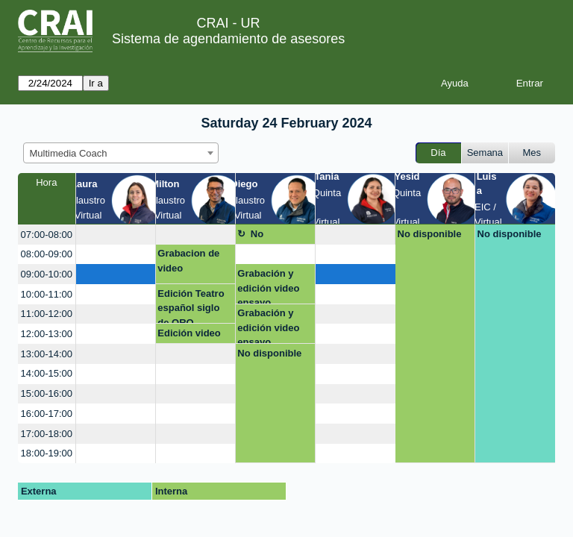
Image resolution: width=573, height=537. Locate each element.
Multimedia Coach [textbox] (68, 153)
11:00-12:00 (46, 313)
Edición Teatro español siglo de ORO (190, 306)
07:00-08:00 (46, 234)
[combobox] (121, 152)
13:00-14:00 (46, 353)
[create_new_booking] (115, 234)
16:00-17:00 (46, 413)
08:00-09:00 (46, 254)
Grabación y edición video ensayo (268, 286)
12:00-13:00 (46, 333)
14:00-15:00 (46, 373)
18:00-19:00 (46, 453)
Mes (532, 152)
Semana (485, 152)
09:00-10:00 (46, 274)
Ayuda (455, 83)
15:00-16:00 (46, 393)
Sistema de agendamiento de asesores (228, 38)
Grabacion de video (188, 261)
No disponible (275, 236)
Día (437, 152)
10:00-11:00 (46, 294)
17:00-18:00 (46, 433)
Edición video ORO (189, 335)
